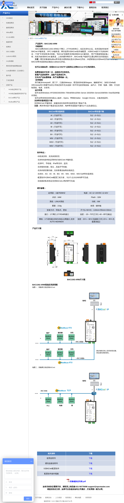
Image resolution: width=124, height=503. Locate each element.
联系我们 (105, 8)
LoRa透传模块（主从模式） (15, 71)
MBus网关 (9, 32)
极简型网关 (10, 28)
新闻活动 (92, 8)
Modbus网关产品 (14, 102)
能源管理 (9, 42)
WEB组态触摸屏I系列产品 (17, 93)
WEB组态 (9, 18)
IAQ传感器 (10, 61)
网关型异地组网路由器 (14, 66)
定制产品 (9, 85)
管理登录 (88, 497)
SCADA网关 (10, 37)
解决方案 (68, 8)
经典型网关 (10, 23)
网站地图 (78, 497)
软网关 (8, 47)
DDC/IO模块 (10, 51)
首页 (31, 38)
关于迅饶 (43, 8)
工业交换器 (10, 80)
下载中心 (80, 8)
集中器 (8, 75)
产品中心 (55, 8)
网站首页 (30, 8)
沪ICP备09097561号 (65, 501)
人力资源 (58, 497)
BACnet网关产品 (14, 98)
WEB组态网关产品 (15, 89)
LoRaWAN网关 (11, 56)
